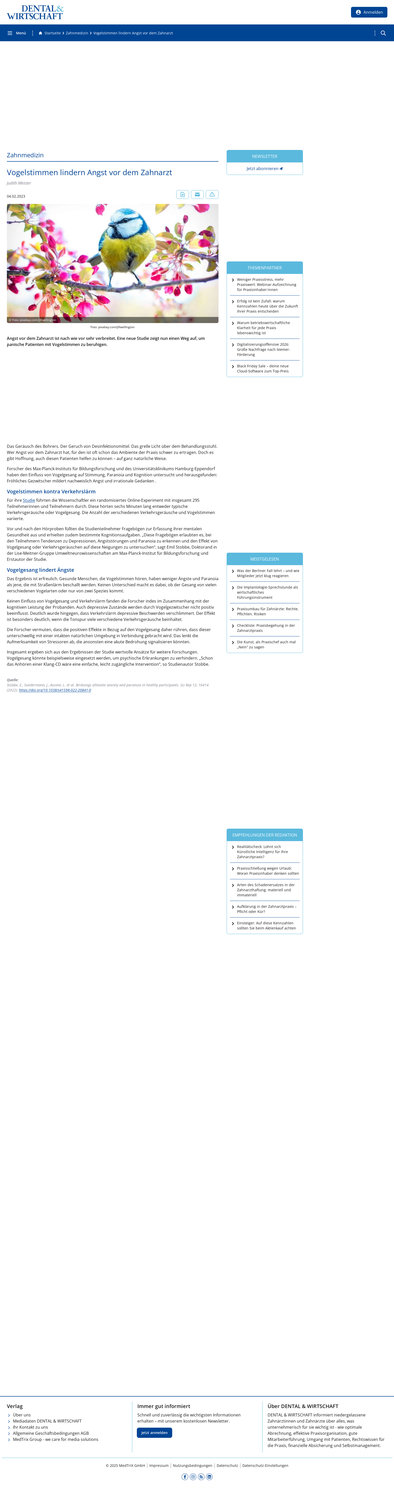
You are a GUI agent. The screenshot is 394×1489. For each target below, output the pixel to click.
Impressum (159, 1465)
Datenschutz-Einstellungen (265, 1465)
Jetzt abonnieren (263, 168)
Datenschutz (227, 1465)
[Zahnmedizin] (77, 33)
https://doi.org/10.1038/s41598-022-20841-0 (55, 690)
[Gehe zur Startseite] (49, 33)
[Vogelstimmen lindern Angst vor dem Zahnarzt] (133, 33)
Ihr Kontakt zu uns (30, 1427)
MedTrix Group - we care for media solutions (55, 1439)
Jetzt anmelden (154, 1432)
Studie (29, 500)
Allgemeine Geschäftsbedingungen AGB (51, 1433)
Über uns (22, 1415)
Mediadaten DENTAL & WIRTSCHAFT (47, 1421)
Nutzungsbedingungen (192, 1465)
